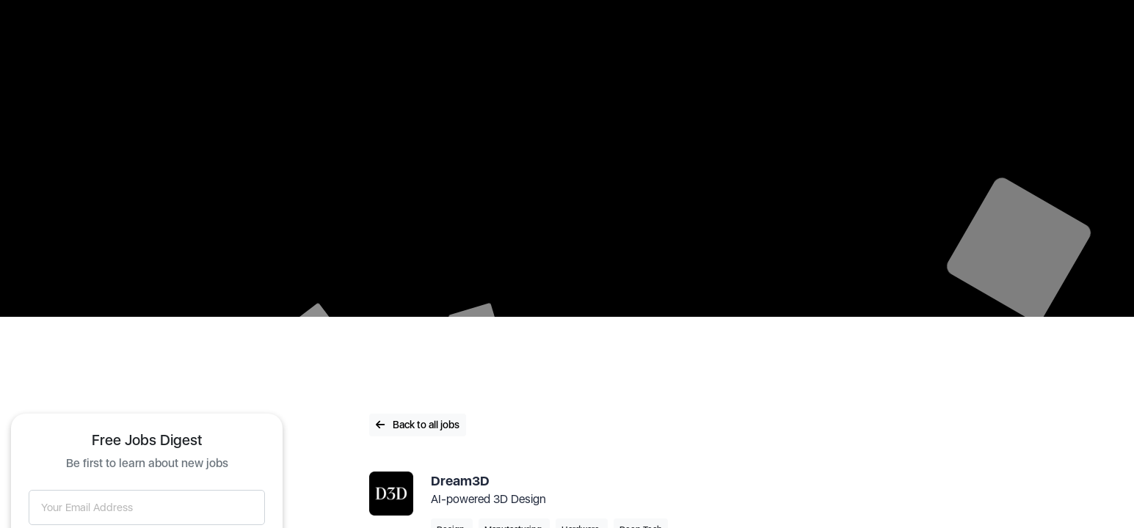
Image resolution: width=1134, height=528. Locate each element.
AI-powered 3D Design (488, 499)
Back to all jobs (417, 424)
